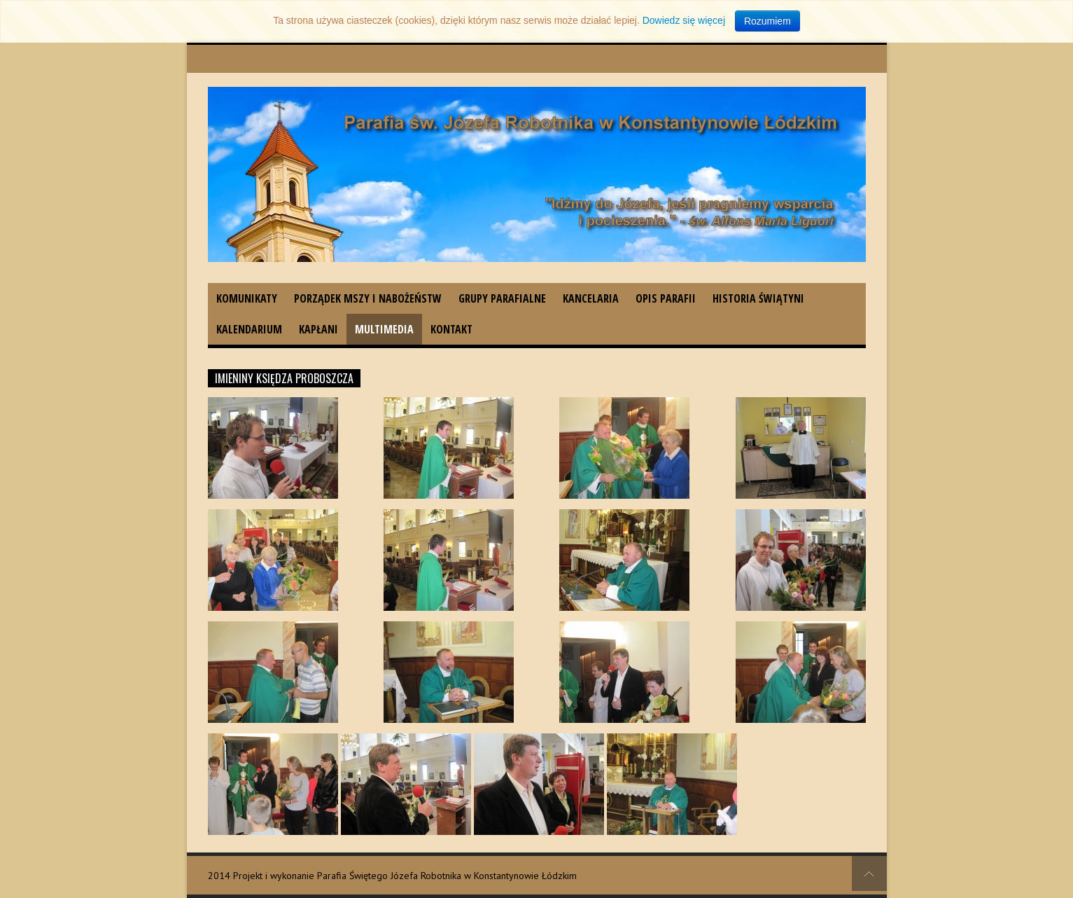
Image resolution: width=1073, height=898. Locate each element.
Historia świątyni (758, 298)
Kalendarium (249, 329)
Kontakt (451, 329)
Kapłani (318, 329)
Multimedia (384, 329)
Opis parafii (666, 298)
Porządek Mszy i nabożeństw (368, 298)
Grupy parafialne (502, 298)
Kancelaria (591, 298)
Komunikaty (246, 298)
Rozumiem (767, 21)
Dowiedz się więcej (684, 20)
